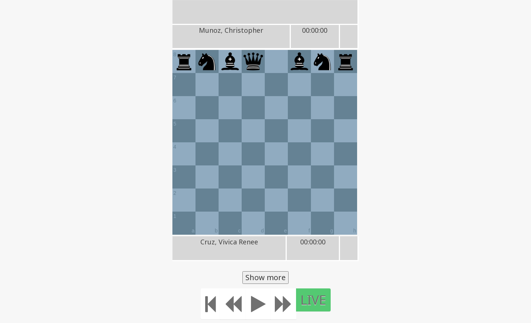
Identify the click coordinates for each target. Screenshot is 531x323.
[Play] (258, 303)
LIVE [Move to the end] (313, 299)
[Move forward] (283, 303)
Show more (265, 277)
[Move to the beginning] (210, 303)
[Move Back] (233, 303)
